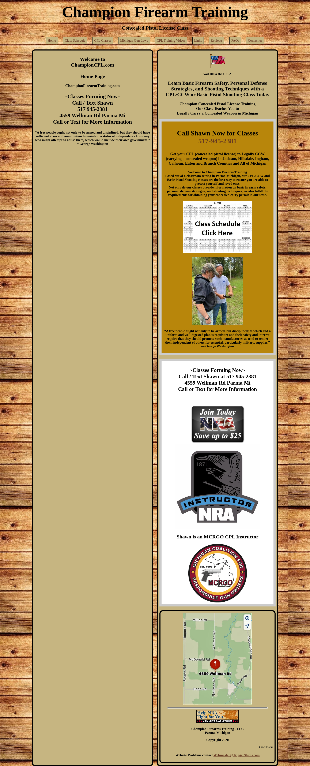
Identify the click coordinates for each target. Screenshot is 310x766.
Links (198, 40)
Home (52, 40)
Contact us (255, 40)
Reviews (216, 40)
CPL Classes (102, 40)
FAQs (235, 40)
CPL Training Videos (171, 40)
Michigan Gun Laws (134, 40)
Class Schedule (75, 40)
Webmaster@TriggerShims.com (236, 755)
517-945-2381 (217, 141)
